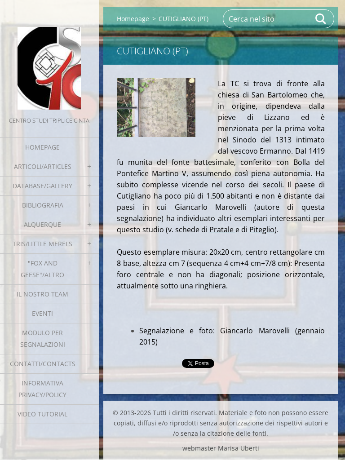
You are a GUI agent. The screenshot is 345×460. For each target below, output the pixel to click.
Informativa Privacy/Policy (42, 389)
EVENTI (42, 313)
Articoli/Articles (42, 166)
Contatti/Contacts (42, 363)
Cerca (321, 19)
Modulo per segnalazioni (42, 338)
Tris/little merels (42, 243)
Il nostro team (42, 294)
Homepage (42, 147)
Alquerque (42, 224)
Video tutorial (42, 414)
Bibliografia (42, 205)
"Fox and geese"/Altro (42, 269)
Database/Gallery (42, 185)
